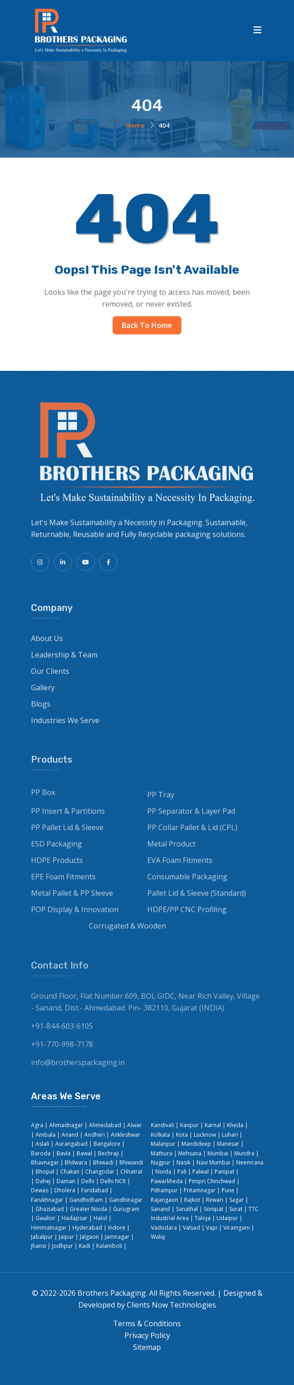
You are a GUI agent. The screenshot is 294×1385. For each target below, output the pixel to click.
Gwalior (46, 1218)
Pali (181, 1171)
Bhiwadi (103, 1162)
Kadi (84, 1246)
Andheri (94, 1135)
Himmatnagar (49, 1227)
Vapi (211, 1227)
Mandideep (196, 1144)
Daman (66, 1181)
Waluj (158, 1237)
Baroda (41, 1153)
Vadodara (164, 1227)
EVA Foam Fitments (179, 867)
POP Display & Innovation (75, 916)
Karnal (213, 1125)
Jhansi (38, 1246)
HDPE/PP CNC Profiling (187, 916)
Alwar (134, 1125)
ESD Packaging (56, 850)
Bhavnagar (45, 1162)
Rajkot (192, 1200)
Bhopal (45, 1171)
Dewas (39, 1190)
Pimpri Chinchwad (212, 1181)
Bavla (64, 1153)
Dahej (43, 1181)
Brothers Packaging (111, 1293)
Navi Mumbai (213, 1162)
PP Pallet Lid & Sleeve (67, 834)
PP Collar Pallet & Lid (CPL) (192, 834)
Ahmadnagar (66, 1125)
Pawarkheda (167, 1181)
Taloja (203, 1218)
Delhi (87, 1181)
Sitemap (147, 1347)
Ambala (46, 1135)
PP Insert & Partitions (68, 817)
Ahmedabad (105, 1125)
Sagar (236, 1200)
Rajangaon (164, 1200)
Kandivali (162, 1125)
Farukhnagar (47, 1200)
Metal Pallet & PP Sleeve (72, 899)
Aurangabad (71, 1144)
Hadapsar (75, 1218)
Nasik (183, 1162)
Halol (100, 1218)
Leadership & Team (64, 661)
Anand (70, 1135)
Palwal (200, 1171)
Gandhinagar (126, 1200)
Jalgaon (89, 1237)
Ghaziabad (50, 1209)
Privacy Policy (147, 1335)
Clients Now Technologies (171, 1305)
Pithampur (164, 1190)
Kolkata (160, 1135)
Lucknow (205, 1135)
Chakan (69, 1171)
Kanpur (189, 1125)
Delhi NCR (113, 1181)
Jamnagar (117, 1237)
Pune (228, 1190)
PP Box (43, 799)
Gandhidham (86, 1200)
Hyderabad (87, 1227)
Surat (235, 1209)
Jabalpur (42, 1237)
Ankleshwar (125, 1135)
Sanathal (187, 1209)
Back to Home (147, 325)
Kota (182, 1135)
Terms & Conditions (147, 1323)
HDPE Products (57, 867)
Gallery (43, 693)
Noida (163, 1171)
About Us (47, 644)
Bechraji (108, 1153)
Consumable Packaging (187, 883)
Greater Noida (88, 1209)
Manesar (228, 1144)
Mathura (161, 1153)
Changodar (99, 1171)
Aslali (42, 1144)
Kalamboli (109, 1246)
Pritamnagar (200, 1190)
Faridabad (94, 1190)
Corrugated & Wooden (127, 932)
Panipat (224, 1171)
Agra (37, 1125)
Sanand (160, 1209)
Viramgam (236, 1227)
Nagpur (160, 1162)
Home (135, 126)
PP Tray (160, 801)
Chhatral (131, 1171)
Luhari (230, 1135)
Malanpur (163, 1144)
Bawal (84, 1153)
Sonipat (213, 1209)
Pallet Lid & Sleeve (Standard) (196, 899)
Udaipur (227, 1218)
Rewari (214, 1200)
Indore (116, 1227)
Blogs (41, 710)
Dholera (64, 1190)
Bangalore (106, 1144)
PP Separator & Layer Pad (191, 817)
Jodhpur (62, 1246)
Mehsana (189, 1153)
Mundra (244, 1153)
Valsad (191, 1227)
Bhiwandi (131, 1162)
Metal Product (171, 850)
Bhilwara (76, 1162)
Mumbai (217, 1153)
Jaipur (66, 1237)
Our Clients (50, 677)
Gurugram (126, 1209)
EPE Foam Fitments (63, 883)
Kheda (235, 1125)
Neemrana (249, 1162)
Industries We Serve (65, 726)
